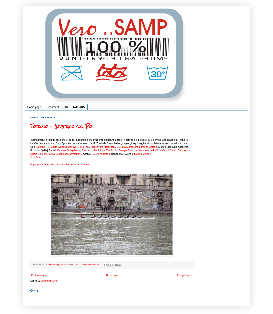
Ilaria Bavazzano (72, 153)
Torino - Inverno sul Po (61, 126)
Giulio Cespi (162, 150)
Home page (34, 107)
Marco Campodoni (180, 150)
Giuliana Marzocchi (127, 146)
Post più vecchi (184, 275)
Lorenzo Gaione (148, 146)
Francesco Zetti (90, 150)
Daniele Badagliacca (68, 150)
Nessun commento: (91, 265)
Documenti (53, 107)
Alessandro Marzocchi (102, 146)
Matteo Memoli (142, 153)
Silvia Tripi (83, 146)
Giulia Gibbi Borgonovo (64, 146)
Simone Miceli (146, 150)
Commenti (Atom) (49, 280)
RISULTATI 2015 (75, 107)
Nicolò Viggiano (39, 153)
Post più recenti (39, 275)
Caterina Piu (42, 146)
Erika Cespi (55, 153)
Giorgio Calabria (128, 150)
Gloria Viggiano (101, 153)
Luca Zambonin (108, 150)
